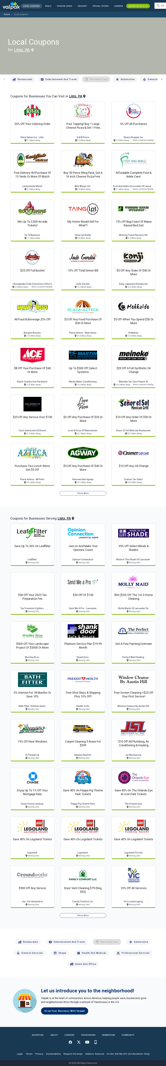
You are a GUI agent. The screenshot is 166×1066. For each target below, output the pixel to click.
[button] (100, 6)
